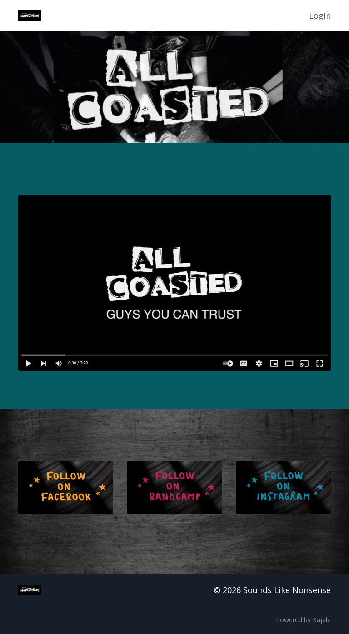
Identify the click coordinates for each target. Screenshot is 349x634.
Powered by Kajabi (303, 619)
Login (320, 15)
